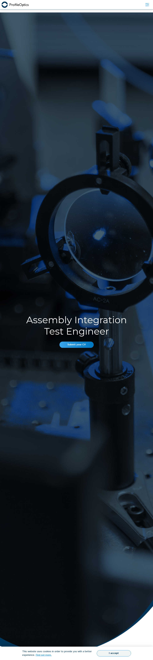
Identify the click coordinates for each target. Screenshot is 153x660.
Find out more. (44, 655)
